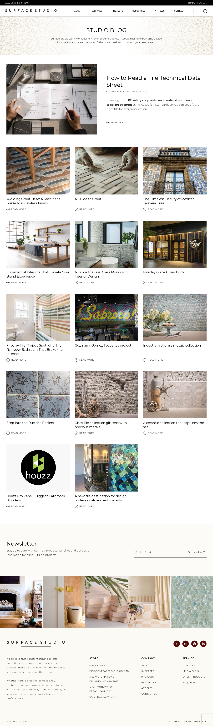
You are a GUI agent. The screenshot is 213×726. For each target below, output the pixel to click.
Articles (159, 11)
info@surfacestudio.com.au (104, 671)
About (145, 665)
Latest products (194, 677)
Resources (138, 11)
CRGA (24, 721)
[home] (31, 11)
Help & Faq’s (191, 671)
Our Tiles (189, 665)
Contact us (149, 693)
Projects (117, 11)
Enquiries (189, 682)
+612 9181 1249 (97, 665)
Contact (179, 11)
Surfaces (147, 671)
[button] (78, 11)
